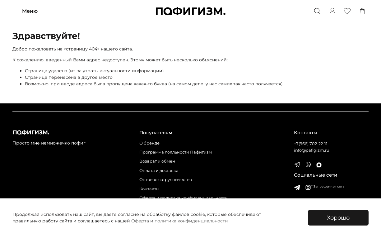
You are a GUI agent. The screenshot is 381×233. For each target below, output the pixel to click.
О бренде (149, 143)
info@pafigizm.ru (311, 150)
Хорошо (338, 217)
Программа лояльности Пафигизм (175, 152)
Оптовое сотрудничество (165, 179)
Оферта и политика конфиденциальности (179, 221)
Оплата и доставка (159, 170)
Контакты (149, 189)
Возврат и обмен (157, 161)
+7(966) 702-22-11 (311, 143)
